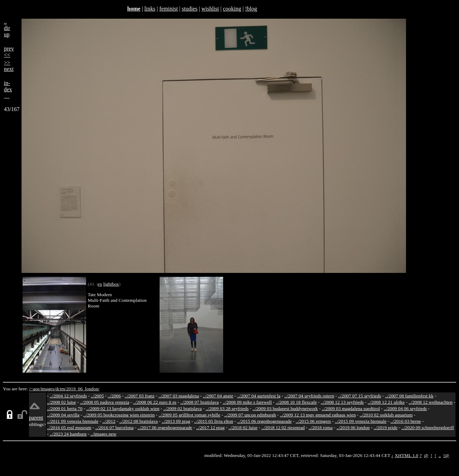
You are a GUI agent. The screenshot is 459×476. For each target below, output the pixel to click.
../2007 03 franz (139, 395)
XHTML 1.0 (406, 455)
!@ (446, 455)
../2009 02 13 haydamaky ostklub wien (122, 408)
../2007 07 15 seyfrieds (359, 395)
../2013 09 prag (176, 421)
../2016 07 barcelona (114, 427)
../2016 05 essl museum (69, 427)
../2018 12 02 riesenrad (283, 427)
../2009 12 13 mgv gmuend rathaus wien (318, 414)
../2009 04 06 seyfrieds (405, 408)
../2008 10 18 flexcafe (296, 402)
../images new (103, 434)
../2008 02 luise (61, 402)
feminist (168, 9)
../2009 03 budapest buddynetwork (285, 408)
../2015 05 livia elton (213, 421)
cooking (232, 9)
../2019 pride (386, 427)
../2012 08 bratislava (138, 421)
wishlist (210, 9)
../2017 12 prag (210, 427)
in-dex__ (8, 89)
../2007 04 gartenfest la (259, 395)
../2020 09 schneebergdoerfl (427, 427)
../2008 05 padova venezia (104, 402)
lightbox (111, 284)
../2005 (97, 395)
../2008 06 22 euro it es (155, 402)
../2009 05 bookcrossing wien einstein (119, 414)
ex (100, 284)
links (149, 9)
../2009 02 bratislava (182, 408)
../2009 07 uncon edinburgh (250, 414)
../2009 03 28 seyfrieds (227, 408)
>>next (9, 66)
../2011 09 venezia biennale (73, 421)
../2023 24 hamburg (68, 434)
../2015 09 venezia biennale (360, 421)
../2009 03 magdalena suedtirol (351, 408)
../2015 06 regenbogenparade (264, 421)
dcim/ (60, 388)
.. (440, 455)
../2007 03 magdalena (179, 395)
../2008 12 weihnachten (430, 402)
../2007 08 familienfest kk (409, 395)
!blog (251, 9)
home (133, 9)
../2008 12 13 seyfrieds (342, 402)
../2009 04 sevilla (63, 414)
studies (189, 9)
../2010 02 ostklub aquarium (386, 414)
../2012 (108, 421)
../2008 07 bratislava (199, 402)
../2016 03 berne (406, 421)
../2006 (114, 395)
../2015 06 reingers (313, 421)
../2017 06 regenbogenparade (165, 427)
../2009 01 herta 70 (64, 408)
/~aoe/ (35, 388)
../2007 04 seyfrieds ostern (309, 395)
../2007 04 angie (218, 395)
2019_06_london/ (82, 388)
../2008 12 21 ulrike (386, 402)
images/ (48, 388)
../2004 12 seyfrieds (68, 395)
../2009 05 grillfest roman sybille (189, 414)
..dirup (7, 28)
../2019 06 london (353, 427)
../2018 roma (321, 427)
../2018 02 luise (242, 427)
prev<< (9, 51)
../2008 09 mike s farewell (247, 402)
